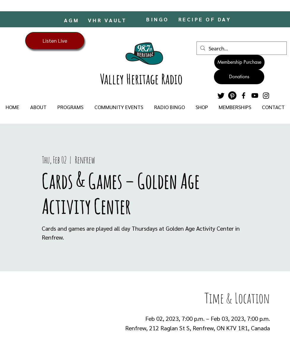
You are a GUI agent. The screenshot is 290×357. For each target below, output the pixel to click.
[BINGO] (158, 19)
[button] (38, 107)
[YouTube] (255, 95)
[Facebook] (243, 95)
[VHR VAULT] (108, 19)
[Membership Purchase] (239, 62)
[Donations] (239, 76)
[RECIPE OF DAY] (205, 19)
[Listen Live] (54, 40)
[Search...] (241, 48)
